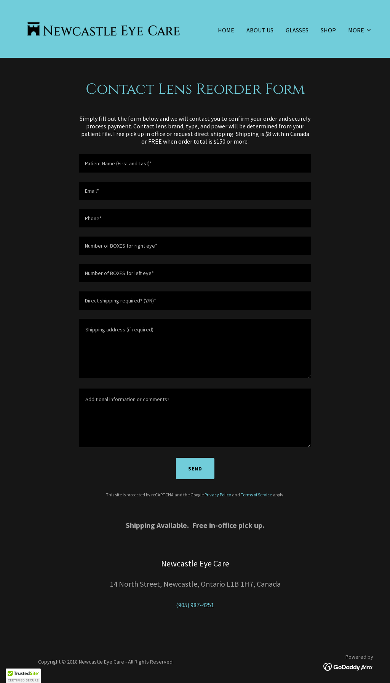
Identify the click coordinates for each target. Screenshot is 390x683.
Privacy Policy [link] (218, 494)
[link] (103, 28)
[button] (360, 30)
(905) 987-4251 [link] (195, 605)
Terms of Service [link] (256, 494)
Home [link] (226, 30)
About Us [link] (259, 30)
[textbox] (195, 163)
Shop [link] (328, 30)
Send (195, 468)
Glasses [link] (297, 30)
